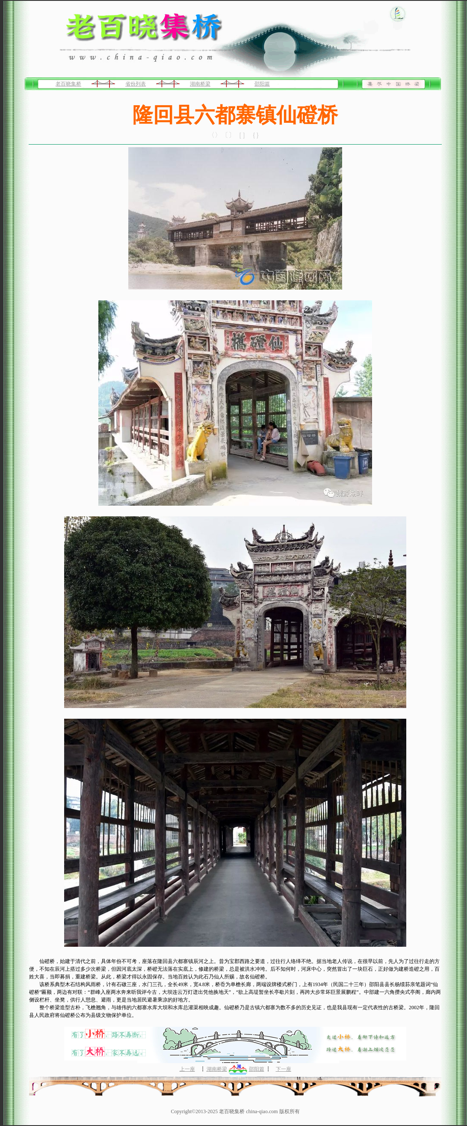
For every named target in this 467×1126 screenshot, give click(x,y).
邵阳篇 (262, 84)
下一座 (283, 1069)
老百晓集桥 (68, 84)
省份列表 (135, 84)
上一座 (187, 1069)
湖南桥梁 (200, 84)
